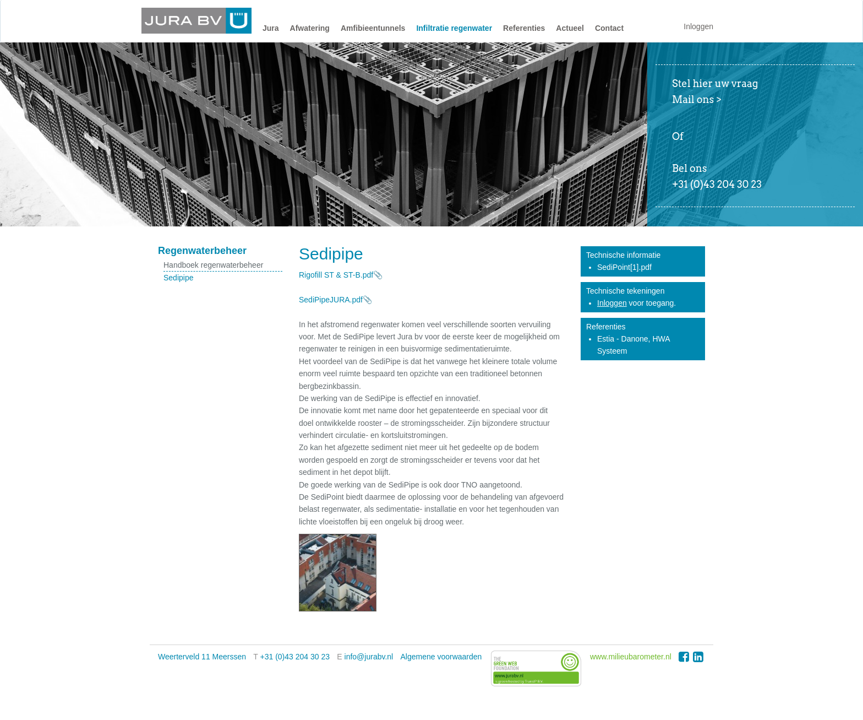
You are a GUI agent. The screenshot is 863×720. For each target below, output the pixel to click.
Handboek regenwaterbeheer (213, 265)
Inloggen (698, 26)
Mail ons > (697, 99)
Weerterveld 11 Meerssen (202, 656)
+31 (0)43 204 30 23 (295, 656)
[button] (271, 30)
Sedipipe (178, 277)
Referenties (524, 28)
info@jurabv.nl (369, 656)
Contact (609, 28)
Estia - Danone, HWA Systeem (633, 344)
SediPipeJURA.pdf (331, 299)
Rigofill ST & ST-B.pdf (336, 274)
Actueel (570, 28)
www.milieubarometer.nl (630, 656)
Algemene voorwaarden (441, 656)
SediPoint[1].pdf (624, 267)
